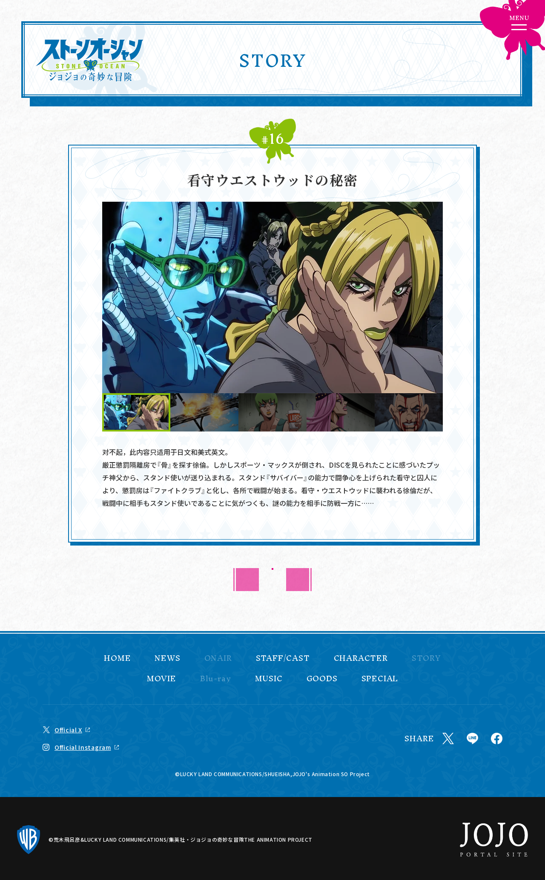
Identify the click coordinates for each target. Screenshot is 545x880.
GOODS (322, 678)
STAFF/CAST (283, 658)
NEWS (167, 658)
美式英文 (211, 452)
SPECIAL (380, 678)
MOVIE (161, 678)
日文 (184, 452)
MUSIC (269, 678)
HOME (117, 658)
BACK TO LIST (272, 579)
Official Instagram (82, 747)
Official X (68, 730)
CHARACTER (361, 658)
